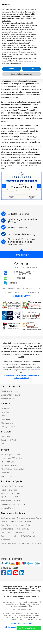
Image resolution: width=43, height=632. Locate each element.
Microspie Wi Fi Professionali (12, 486)
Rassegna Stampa (8, 427)
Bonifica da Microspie (9, 391)
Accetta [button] (31, 69)
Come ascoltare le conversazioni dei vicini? (18, 532)
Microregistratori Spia (9, 465)
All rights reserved (12, 627)
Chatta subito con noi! (29, 628)
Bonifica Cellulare (8, 398)
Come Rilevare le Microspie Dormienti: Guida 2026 (21, 543)
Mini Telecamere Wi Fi (9, 497)
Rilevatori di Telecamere (10, 493)
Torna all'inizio (21, 254)
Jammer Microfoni (8, 508)
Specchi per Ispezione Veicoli (13, 504)
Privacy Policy (27, 623)
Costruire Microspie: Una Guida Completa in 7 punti (21, 518)
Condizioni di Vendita (9, 440)
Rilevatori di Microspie (10, 490)
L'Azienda (5, 408)
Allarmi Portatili (7, 476)
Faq (2, 444)
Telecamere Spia (8, 462)
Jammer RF (6, 473)
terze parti (5, 25)
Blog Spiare (5, 419)
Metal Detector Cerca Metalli (12, 469)
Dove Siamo (6, 412)
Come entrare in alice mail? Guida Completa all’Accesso (18, 538)
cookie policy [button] (6, 21)
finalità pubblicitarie (26, 36)
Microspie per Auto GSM (10, 454)
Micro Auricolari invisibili (10, 501)
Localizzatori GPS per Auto (12, 458)
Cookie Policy (16, 623)
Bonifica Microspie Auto (10, 395)
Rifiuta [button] (11, 69)
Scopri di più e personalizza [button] (21, 74)
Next (39, 186)
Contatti (4, 416)
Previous (4, 186)
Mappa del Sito (7, 423)
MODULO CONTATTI (21, 296)
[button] (40, 3)
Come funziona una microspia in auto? (16, 529)
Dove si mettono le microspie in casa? (16, 522)
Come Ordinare (7, 436)
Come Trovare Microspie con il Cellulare (17, 525)
